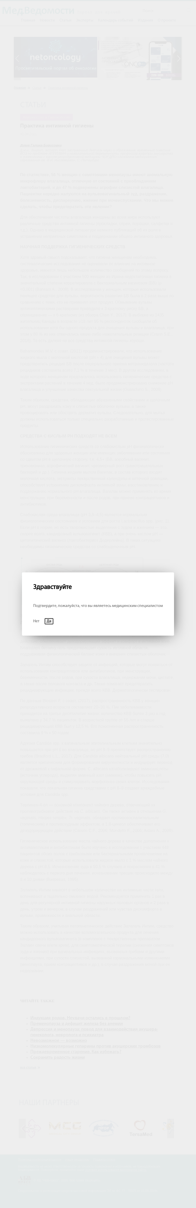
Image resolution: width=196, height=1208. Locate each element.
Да (49, 621)
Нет (36, 621)
